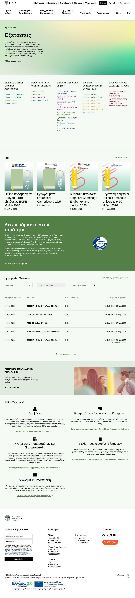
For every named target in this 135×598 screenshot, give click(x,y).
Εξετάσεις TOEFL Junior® (92, 106)
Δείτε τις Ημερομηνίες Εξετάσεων (114, 278)
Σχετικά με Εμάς (8, 12)
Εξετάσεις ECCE (11, 100)
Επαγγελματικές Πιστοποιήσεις (47, 12)
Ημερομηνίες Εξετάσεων (67, 12)
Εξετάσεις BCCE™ (37, 94)
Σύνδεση (127, 3)
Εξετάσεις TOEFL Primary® (93, 109)
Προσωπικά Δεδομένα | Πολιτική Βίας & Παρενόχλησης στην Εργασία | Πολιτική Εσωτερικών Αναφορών (39, 578)
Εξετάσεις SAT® (89, 112)
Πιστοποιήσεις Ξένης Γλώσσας (26, 12)
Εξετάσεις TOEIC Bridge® (92, 97)
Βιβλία (118, 13)
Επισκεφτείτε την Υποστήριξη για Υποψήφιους (33, 431)
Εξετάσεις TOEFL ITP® (91, 103)
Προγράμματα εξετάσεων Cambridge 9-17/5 (49, 197)
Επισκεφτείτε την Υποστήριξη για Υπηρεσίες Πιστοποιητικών (33, 468)
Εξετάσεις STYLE (37, 91)
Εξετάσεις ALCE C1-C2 (39, 100)
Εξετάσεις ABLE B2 (38, 97)
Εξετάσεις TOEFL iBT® (91, 100)
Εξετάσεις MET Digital (13, 97)
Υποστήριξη (85, 13)
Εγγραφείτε (18, 558)
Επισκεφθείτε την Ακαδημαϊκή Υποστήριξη (34, 496)
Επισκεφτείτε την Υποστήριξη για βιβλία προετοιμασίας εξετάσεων (98, 459)
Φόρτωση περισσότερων (66, 354)
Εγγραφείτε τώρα (119, 342)
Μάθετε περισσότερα (13, 61)
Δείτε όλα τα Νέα (121, 157)
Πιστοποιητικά (103, 13)
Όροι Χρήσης (79, 578)
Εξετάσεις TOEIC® (90, 94)
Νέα (128, 13)
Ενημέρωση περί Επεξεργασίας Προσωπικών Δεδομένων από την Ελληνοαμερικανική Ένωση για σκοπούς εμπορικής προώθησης (18, 553)
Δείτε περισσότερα (12, 387)
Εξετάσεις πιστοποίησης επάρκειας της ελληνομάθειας (118, 93)
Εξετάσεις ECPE (11, 103)
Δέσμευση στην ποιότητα (15, 264)
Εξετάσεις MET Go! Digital (14, 94)
